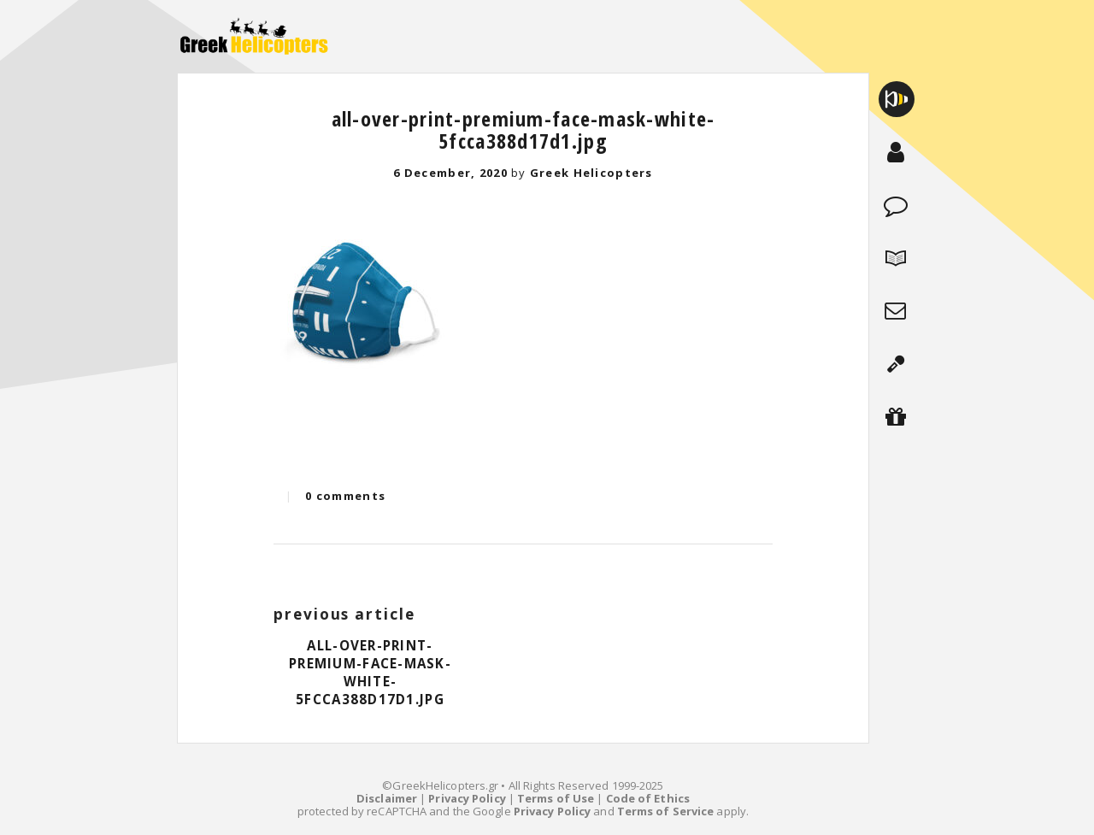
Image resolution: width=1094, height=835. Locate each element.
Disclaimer (386, 798)
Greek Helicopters (591, 172)
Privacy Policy (466, 798)
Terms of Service (666, 811)
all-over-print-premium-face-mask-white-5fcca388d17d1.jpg (523, 129)
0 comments (345, 495)
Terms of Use (555, 798)
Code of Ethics (648, 798)
